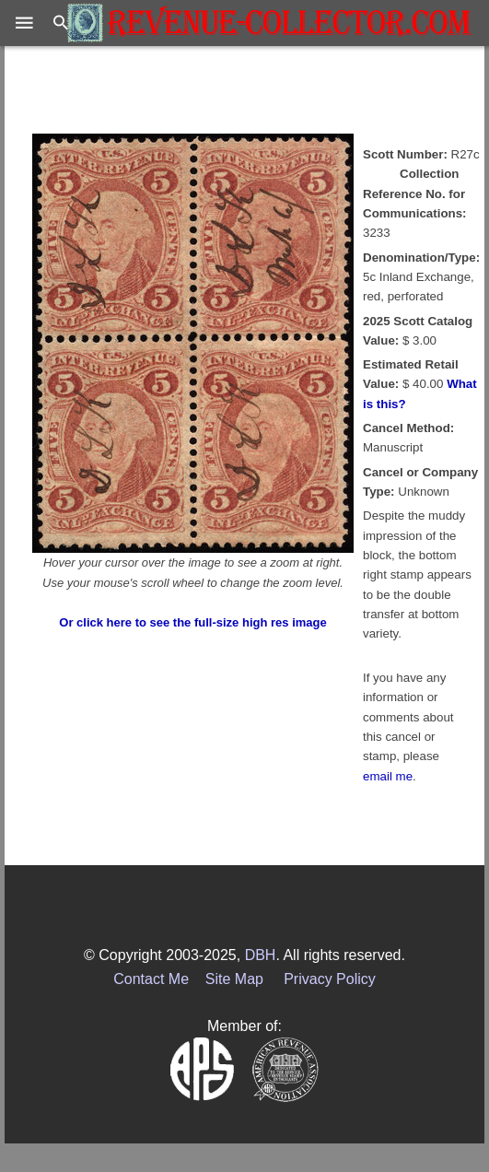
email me (388, 776)
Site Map (234, 979)
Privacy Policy (330, 979)
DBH (260, 955)
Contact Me (151, 979)
